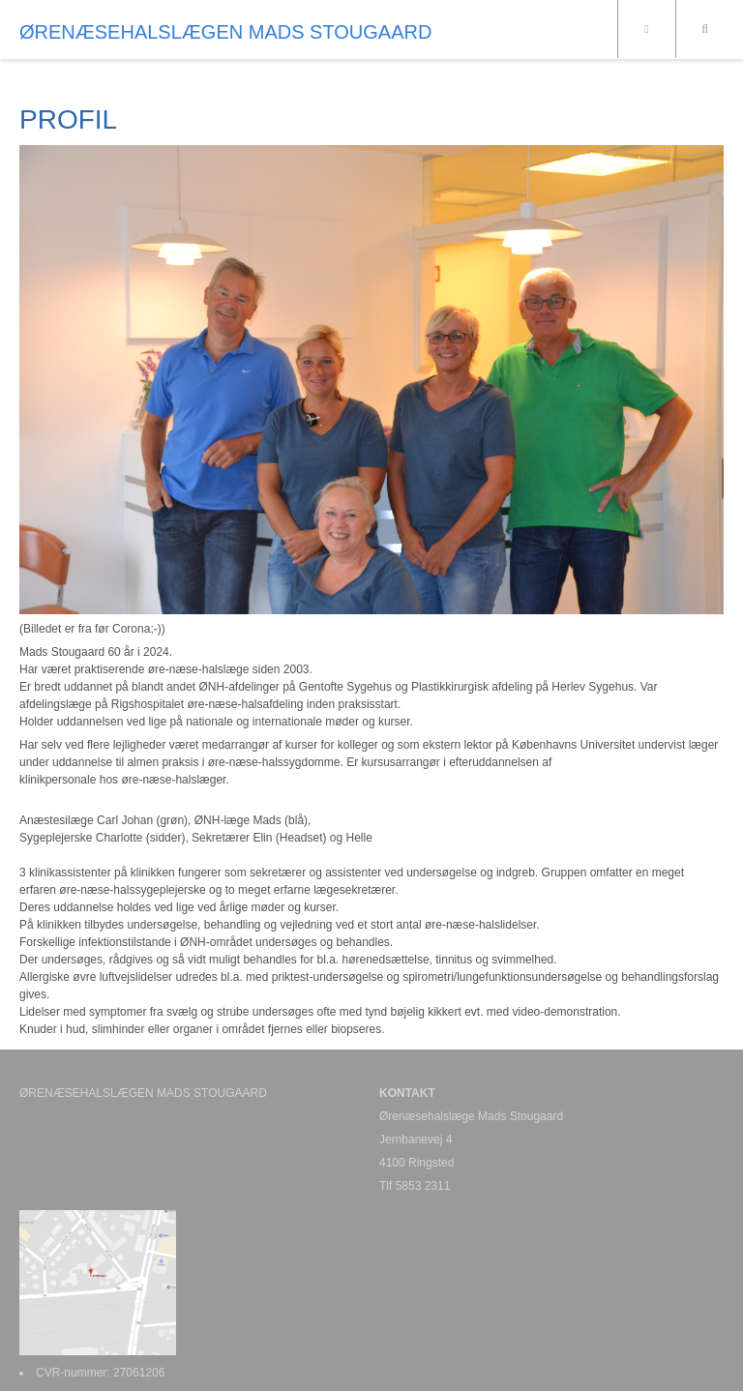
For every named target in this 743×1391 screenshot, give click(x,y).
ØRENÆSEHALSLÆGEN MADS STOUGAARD (225, 32)
